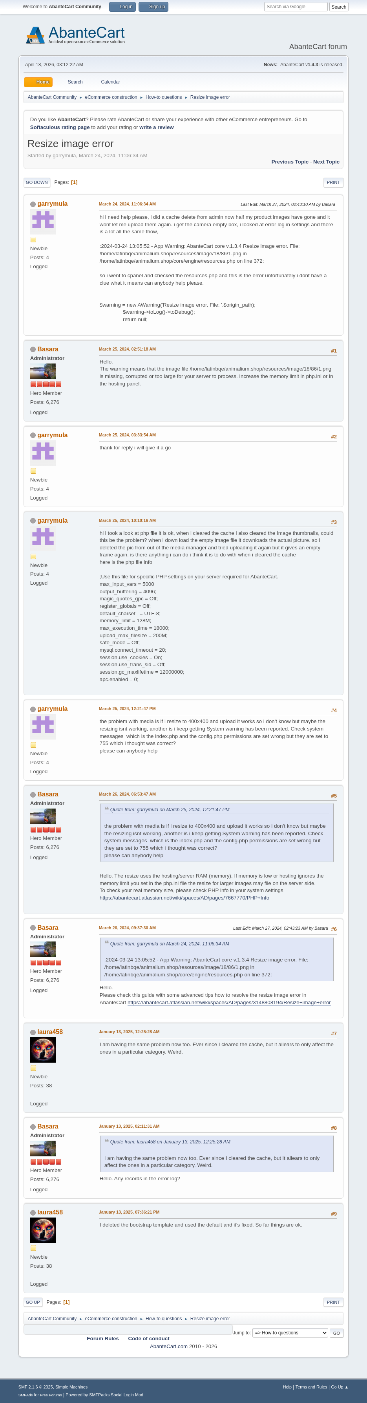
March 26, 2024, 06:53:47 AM (127, 794)
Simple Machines (71, 1387)
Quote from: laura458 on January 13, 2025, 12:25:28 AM (170, 1142)
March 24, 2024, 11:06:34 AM (127, 204)
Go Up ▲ (340, 1387)
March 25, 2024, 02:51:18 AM (127, 349)
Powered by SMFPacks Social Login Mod (104, 1394)
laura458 (50, 1032)
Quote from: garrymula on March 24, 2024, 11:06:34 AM (170, 944)
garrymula (52, 203)
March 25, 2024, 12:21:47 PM (127, 708)
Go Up (33, 1302)
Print (333, 182)
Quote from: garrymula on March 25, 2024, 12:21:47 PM (170, 809)
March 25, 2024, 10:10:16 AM (127, 520)
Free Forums (51, 1395)
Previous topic (290, 162)
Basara (47, 349)
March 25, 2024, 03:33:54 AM (127, 435)
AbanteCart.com (169, 1346)
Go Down (37, 182)
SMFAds (25, 1395)
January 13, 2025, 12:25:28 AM (129, 1031)
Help (287, 1387)
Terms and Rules (311, 1387)
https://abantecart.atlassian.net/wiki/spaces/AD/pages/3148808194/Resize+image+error (229, 1002)
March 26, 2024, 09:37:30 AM (127, 927)
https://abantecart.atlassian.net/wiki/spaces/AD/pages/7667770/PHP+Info (184, 898)
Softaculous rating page (60, 127)
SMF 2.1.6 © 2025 (35, 1387)
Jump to (241, 1333)
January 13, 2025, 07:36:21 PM (129, 1212)
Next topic (326, 162)
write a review (156, 127)
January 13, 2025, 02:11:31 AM (129, 1126)
